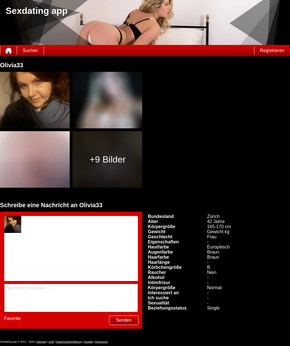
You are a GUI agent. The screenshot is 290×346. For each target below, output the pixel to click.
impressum (101, 341)
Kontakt (88, 341)
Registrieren (272, 50)
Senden (123, 320)
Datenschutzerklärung (69, 341)
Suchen (30, 50)
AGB (51, 341)
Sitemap (41, 341)
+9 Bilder (108, 159)
